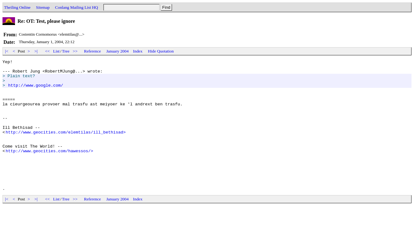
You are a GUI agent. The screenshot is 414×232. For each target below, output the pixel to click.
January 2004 (117, 51)
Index (137, 51)
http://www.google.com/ (35, 90)
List (56, 51)
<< (47, 51)
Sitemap (43, 7)
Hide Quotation (161, 51)
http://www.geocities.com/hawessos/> (49, 169)
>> (75, 51)
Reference (92, 51)
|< (6, 51)
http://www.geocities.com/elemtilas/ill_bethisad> (66, 147)
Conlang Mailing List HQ (76, 7)
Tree (65, 51)
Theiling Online (17, 7)
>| (36, 51)
